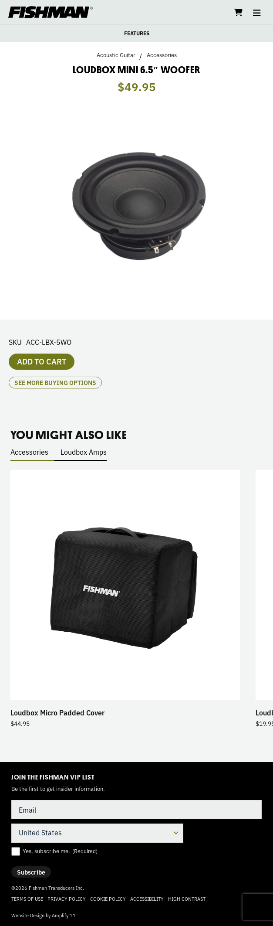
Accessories (162, 55)
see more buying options (55, 382)
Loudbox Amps (84, 452)
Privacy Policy (66, 898)
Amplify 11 (64, 915)
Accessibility (147, 898)
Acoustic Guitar (116, 55)
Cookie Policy (108, 898)
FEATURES (136, 33)
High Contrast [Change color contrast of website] (187, 899)
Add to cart (41, 361)
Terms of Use (27, 898)
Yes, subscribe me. (60, 851)
